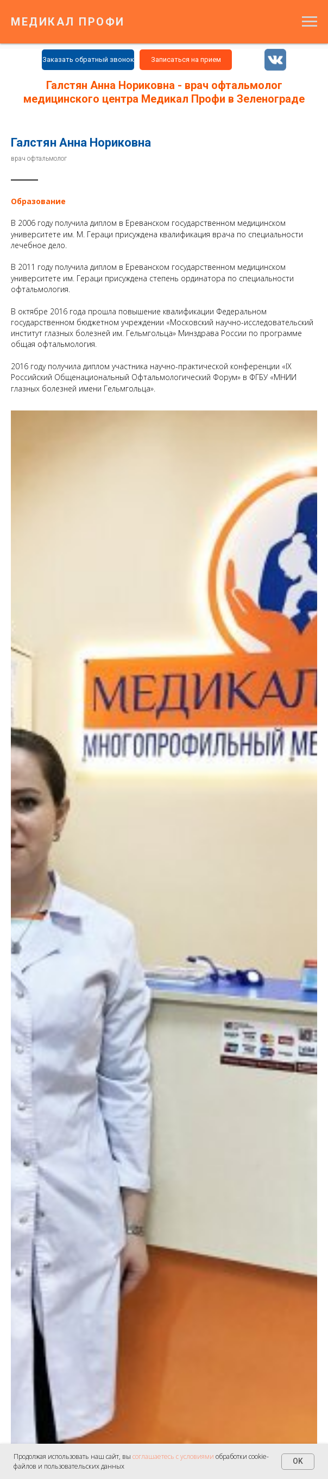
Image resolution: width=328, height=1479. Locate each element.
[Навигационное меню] (309, 21)
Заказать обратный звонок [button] (88, 59)
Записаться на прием (186, 59)
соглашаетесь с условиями (174, 1456)
